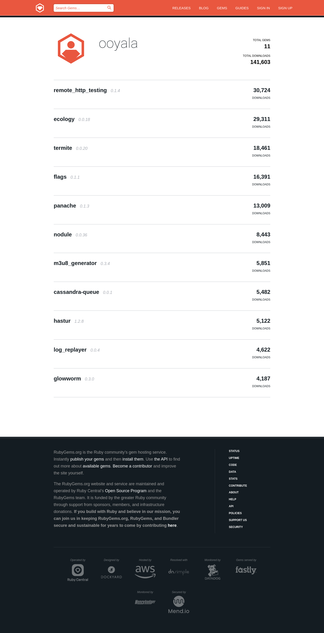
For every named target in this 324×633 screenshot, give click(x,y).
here (172, 525)
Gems (222, 8)
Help (232, 499)
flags (67, 177)
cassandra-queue (83, 292)
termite (71, 148)
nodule (70, 234)
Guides (242, 8)
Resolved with (179, 560)
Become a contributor (132, 466)
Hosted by (147, 560)
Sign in (263, 8)
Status (234, 451)
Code (233, 465)
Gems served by (246, 560)
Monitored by (214, 560)
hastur (69, 321)
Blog (204, 8)
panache (71, 205)
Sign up (285, 8)
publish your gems (87, 459)
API (231, 506)
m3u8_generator (82, 263)
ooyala (118, 43)
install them (132, 459)
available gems (96, 466)
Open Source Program (126, 490)
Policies (235, 513)
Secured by (180, 592)
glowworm (74, 378)
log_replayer (77, 350)
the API (161, 459)
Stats (233, 478)
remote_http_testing (87, 90)
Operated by (79, 561)
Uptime (234, 458)
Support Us (238, 520)
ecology (72, 119)
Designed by (113, 560)
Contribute (238, 485)
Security (236, 527)
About (234, 492)
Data (232, 471)
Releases (181, 8)
